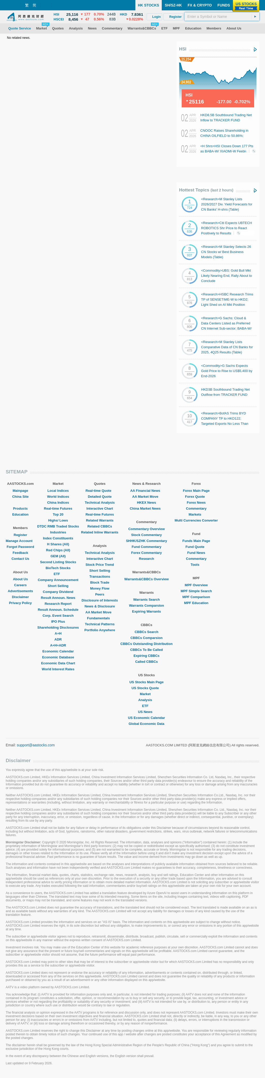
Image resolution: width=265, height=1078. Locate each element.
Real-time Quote (100, 491)
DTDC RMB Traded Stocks (58, 526)
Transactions (99, 576)
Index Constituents (58, 538)
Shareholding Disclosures (58, 627)
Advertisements (20, 591)
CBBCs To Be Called (146, 650)
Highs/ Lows (58, 520)
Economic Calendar (58, 651)
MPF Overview (196, 585)
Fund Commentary (146, 547)
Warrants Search (146, 599)
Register (20, 535)
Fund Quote (196, 547)
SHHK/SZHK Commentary (146, 541)
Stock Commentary (146, 535)
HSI (182, 49)
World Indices (58, 497)
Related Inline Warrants (99, 532)
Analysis (146, 700)
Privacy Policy (20, 603)
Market (146, 694)
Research (146, 559)
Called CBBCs (146, 662)
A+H (58, 633)
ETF (58, 574)
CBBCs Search (146, 632)
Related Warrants (99, 520)
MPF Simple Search (196, 591)
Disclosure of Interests (100, 600)
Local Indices (58, 491)
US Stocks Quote (146, 688)
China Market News (146, 508)
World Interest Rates (58, 669)
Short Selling (58, 586)
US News (146, 712)
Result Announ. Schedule (58, 610)
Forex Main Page (196, 491)
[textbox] (222, 16)
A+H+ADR (58, 645)
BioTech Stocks (58, 568)
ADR (58, 639)
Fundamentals (99, 618)
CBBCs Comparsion (146, 638)
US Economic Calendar (146, 718)
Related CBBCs (99, 526)
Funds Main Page (196, 541)
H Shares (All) (58, 544)
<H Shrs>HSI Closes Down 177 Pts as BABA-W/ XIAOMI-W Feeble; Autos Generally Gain (226, 151)
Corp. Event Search (57, 616)
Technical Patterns (100, 624)
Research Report (58, 604)
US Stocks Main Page (146, 682)
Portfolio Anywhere (99, 630)
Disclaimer (20, 597)
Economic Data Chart (58, 663)
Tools (196, 565)
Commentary (196, 508)
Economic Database (58, 657)
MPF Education (196, 603)
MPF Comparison (196, 597)
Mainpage (20, 491)
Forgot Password (20, 547)
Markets (196, 514)
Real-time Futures (58, 508)
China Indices (58, 502)
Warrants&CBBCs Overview (146, 579)
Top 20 (58, 514)
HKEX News (146, 502)
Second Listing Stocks (58, 562)
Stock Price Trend (99, 565)
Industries (58, 532)
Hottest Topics (206, 190)
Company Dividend (58, 592)
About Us (20, 579)
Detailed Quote (100, 497)
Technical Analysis (100, 502)
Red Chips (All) (58, 550)
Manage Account (20, 541)
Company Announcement (58, 580)
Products (20, 508)
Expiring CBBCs (146, 656)
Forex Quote (196, 497)
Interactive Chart (99, 508)
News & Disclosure (100, 606)
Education (20, 514)
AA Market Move (99, 612)
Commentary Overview (146, 529)
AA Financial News (146, 491)
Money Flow (99, 588)
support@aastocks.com (36, 745)
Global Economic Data (146, 724)
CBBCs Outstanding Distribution (146, 644)
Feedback (20, 553)
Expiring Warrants (146, 611)
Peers (99, 594)
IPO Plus (58, 621)
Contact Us (20, 559)
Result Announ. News (58, 598)
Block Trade (99, 582)
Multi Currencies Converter (196, 520)
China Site (20, 497)
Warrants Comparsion (146, 605)
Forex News (196, 502)
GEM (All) (58, 556)
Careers (20, 585)
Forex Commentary (146, 553)
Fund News (196, 553)
